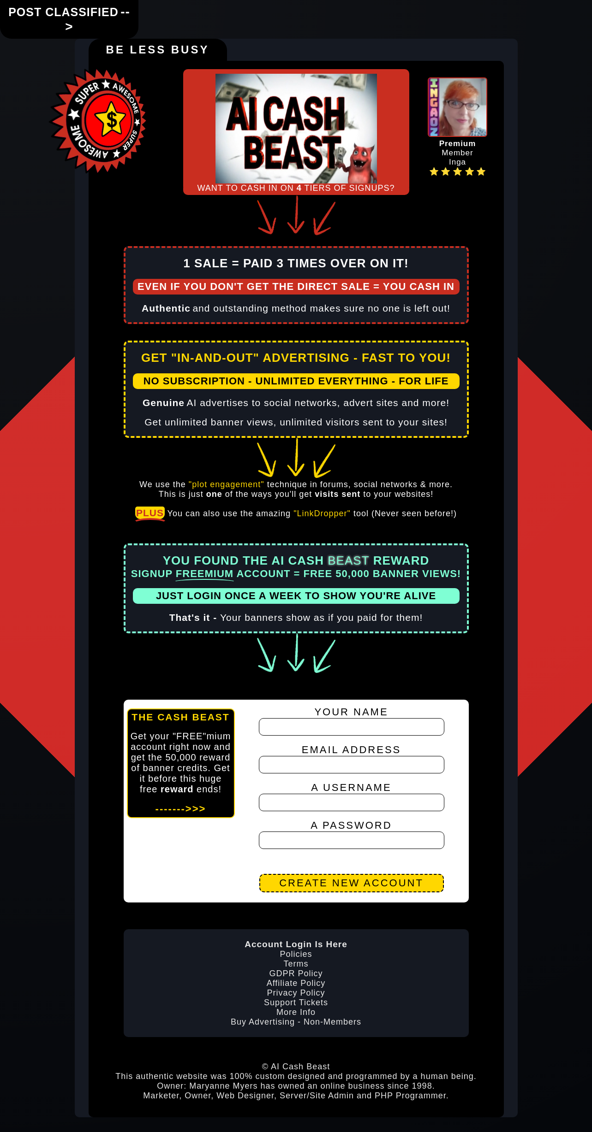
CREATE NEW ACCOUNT (351, 882)
